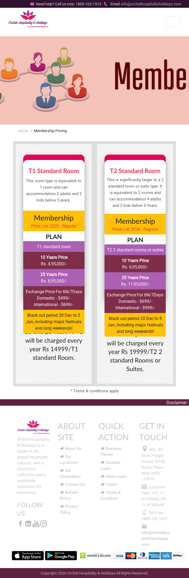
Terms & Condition (111, 495)
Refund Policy (68, 495)
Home (23, 130)
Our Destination (70, 473)
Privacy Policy (69, 509)
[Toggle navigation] (173, 22)
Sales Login (113, 476)
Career (109, 484)
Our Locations (69, 459)
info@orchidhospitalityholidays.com (151, 3)
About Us (71, 448)
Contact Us (72, 484)
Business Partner (111, 451)
